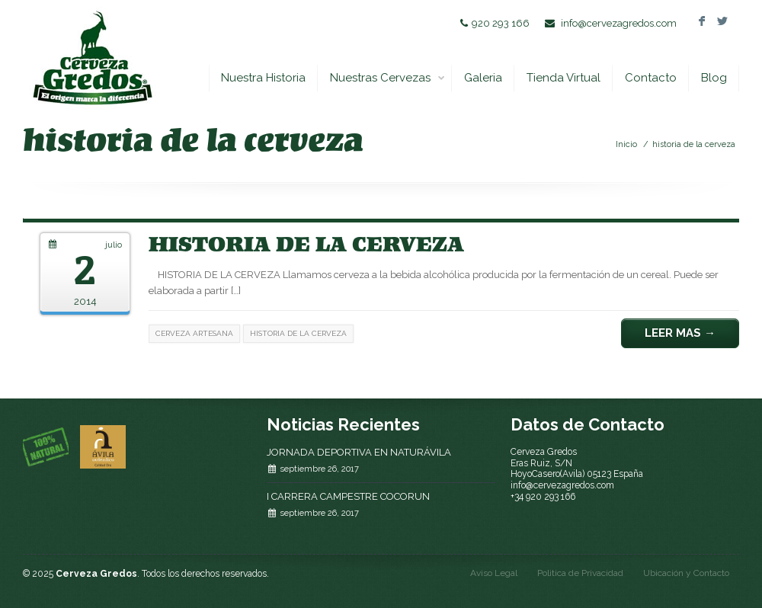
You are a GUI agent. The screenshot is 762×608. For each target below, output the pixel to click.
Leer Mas (680, 333)
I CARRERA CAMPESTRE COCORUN (348, 496)
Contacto (651, 78)
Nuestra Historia (263, 78)
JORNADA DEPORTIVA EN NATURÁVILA (359, 452)
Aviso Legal (493, 573)
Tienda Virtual (563, 78)
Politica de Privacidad (580, 573)
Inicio (626, 144)
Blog (714, 78)
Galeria (483, 78)
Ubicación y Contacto (686, 573)
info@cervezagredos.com (619, 23)
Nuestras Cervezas (388, 78)
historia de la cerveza (693, 144)
